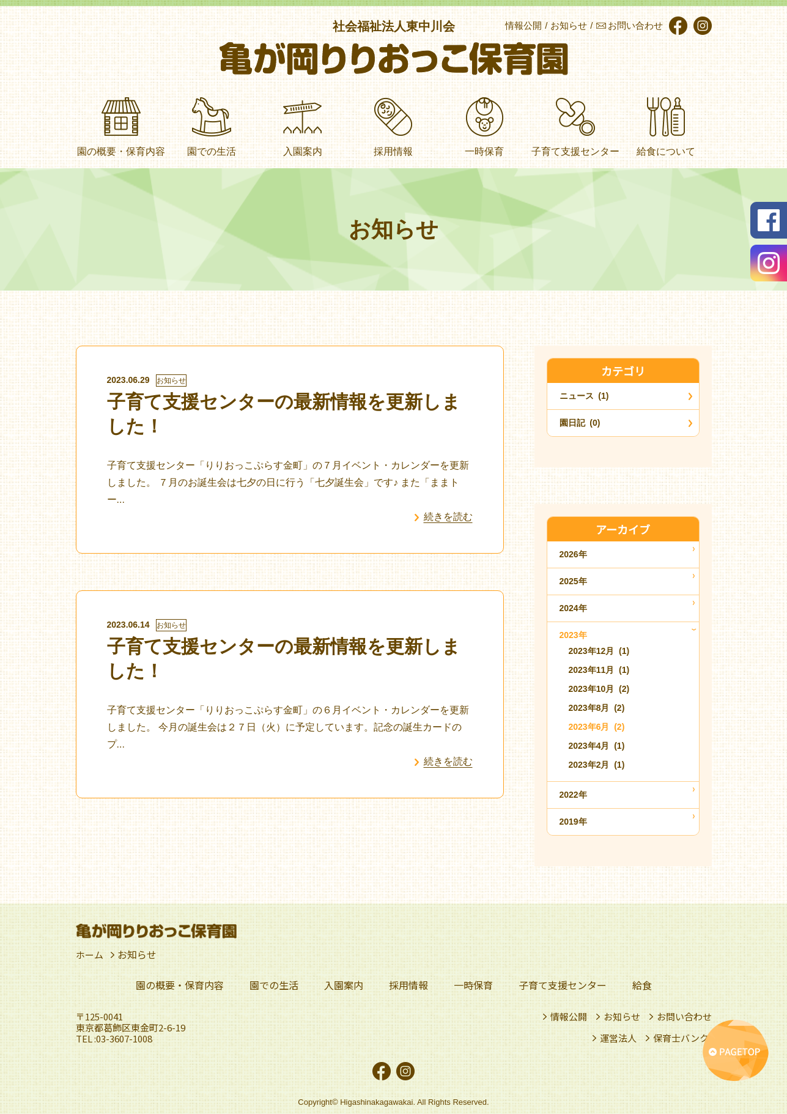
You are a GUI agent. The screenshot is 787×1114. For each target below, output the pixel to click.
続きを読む (448, 516)
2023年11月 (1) (599, 670)
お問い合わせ (684, 1016)
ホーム (90, 954)
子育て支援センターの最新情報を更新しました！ (283, 414)
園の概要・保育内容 (180, 985)
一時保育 (473, 985)
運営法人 (618, 1038)
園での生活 (273, 985)
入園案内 (343, 985)
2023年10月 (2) (599, 689)
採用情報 (408, 985)
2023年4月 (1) (597, 746)
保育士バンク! (682, 1038)
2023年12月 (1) (599, 651)
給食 (642, 985)
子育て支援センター (563, 985)
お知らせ (171, 380)
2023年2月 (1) (597, 765)
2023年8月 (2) (597, 708)
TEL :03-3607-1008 (114, 1038)
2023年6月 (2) (597, 727)
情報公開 (568, 1016)
